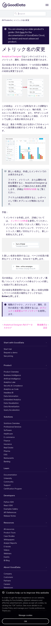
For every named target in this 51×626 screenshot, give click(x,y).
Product (8, 365)
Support (7, 485)
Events (6, 557)
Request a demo (10, 352)
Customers (8, 577)
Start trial (8, 349)
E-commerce (9, 437)
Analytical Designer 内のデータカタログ (17, 326)
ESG (5, 454)
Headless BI (8, 393)
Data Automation (11, 396)
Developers (9, 495)
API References (10, 512)
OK (25, 621)
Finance (7, 441)
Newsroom (8, 588)
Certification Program (13, 489)
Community (8, 482)
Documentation (10, 475)
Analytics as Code (11, 389)
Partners (7, 581)
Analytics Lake (9, 382)
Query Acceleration (12, 410)
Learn (6, 468)
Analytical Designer (11, 56)
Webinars (7, 553)
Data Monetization (11, 406)
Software (8, 430)
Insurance (8, 444)
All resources (9, 529)
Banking (7, 461)
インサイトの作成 (19, 220)
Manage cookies (25, 615)
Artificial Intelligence (12, 379)
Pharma (7, 451)
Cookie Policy (7, 608)
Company (8, 574)
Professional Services (12, 427)
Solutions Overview (12, 423)
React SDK (8, 505)
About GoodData (12, 567)
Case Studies (9, 536)
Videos (6, 550)
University (8, 478)
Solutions (8, 417)
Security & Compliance (13, 386)
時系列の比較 (30, 189)
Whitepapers (9, 540)
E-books (7, 546)
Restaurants (9, 458)
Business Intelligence (12, 375)
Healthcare (8, 434)
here (22, 32)
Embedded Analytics (12, 400)
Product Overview (11, 372)
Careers (7, 584)
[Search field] (30, 13)
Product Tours (9, 533)
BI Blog (7, 560)
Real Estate (8, 448)
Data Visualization (11, 403)
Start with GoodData (14, 342)
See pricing (8, 356)
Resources (9, 522)
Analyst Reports (10, 543)
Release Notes (10, 516)
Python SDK (9, 502)
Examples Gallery (11, 509)
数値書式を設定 (43, 326)
